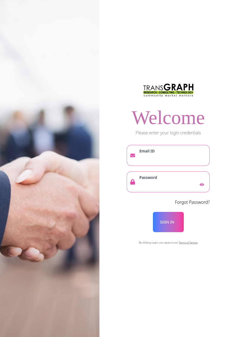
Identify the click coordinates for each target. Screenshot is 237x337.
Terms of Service (188, 242)
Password (148, 177)
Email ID (147, 151)
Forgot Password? (192, 202)
